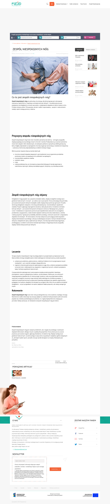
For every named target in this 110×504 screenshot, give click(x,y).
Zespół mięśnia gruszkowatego (79, 91)
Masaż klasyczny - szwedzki (19, 378)
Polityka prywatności (54, 488)
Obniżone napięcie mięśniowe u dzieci (80, 82)
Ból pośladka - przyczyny (79, 64)
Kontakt (22, 488)
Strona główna (16, 43)
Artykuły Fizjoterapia (61, 4)
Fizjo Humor (83, 4)
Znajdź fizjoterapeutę (94, 4)
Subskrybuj (55, 469)
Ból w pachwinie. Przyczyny (79, 56)
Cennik (29, 488)
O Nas (16, 488)
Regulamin (43, 488)
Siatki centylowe (74, 4)
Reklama (36, 488)
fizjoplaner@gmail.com (20, 449)
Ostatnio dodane (90, 49)
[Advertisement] (46, 19)
